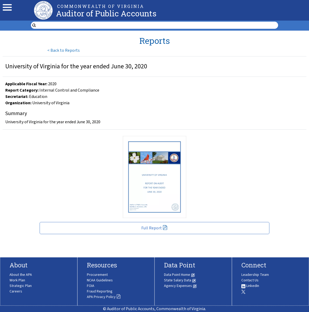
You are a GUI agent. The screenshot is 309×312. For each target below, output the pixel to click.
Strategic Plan (21, 286)
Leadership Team (255, 274)
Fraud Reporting (100, 291)
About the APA (21, 274)
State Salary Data (180, 280)
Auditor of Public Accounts (106, 13)
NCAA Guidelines (100, 280)
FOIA (90, 286)
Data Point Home (179, 274)
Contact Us (250, 280)
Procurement (97, 274)
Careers (16, 291)
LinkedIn (250, 286)
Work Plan (17, 280)
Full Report (154, 228)
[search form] (158, 25)
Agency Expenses (180, 286)
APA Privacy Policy (104, 297)
